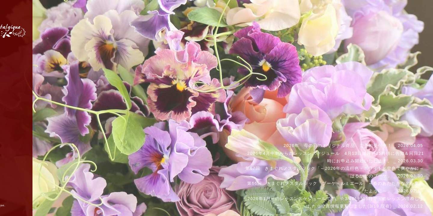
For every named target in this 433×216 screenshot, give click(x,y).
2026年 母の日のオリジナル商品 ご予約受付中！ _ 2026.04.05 (353, 145)
